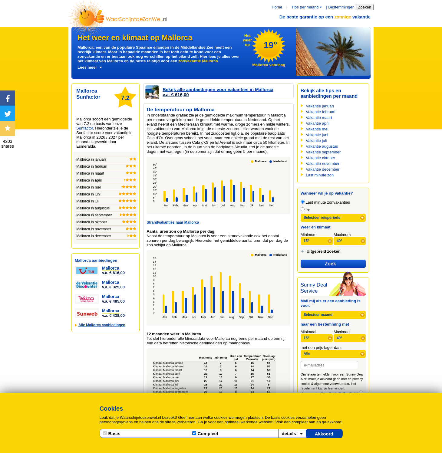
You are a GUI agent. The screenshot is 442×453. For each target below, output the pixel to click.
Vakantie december (322, 169)
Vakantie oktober (320, 158)
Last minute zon (320, 175)
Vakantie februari (320, 112)
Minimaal (308, 332)
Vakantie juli (316, 140)
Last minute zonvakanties (325, 202)
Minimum (309, 234)
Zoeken (364, 7)
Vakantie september (323, 152)
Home (277, 7)
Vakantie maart (319, 117)
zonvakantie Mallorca (198, 61)
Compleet (205, 433)
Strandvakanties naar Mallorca (173, 222)
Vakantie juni (317, 135)
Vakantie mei (317, 129)
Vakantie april (317, 123)
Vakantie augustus (322, 146)
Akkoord (324, 433)
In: (305, 210)
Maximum (342, 234)
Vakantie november (322, 163)
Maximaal (342, 332)
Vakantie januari (320, 106)
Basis (111, 433)
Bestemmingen (341, 7)
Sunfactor (84, 128)
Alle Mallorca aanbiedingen (101, 325)
